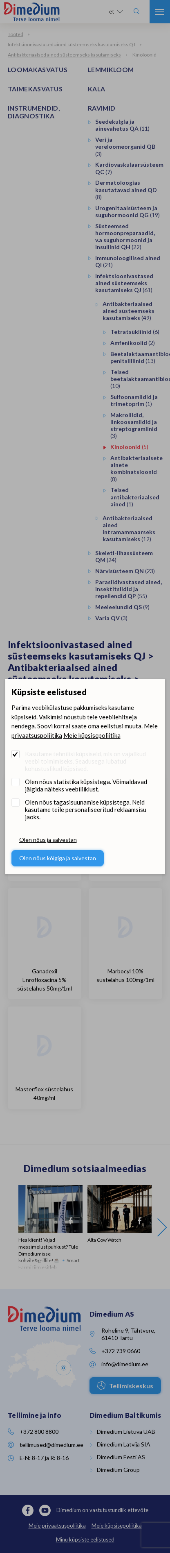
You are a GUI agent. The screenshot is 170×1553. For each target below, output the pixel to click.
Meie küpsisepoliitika (92, 735)
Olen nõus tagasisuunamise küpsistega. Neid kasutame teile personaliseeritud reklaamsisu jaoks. (85, 809)
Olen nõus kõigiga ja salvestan (57, 858)
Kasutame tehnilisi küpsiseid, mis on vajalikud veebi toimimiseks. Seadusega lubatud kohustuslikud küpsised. (85, 761)
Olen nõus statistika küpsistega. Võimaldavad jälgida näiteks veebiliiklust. (86, 785)
